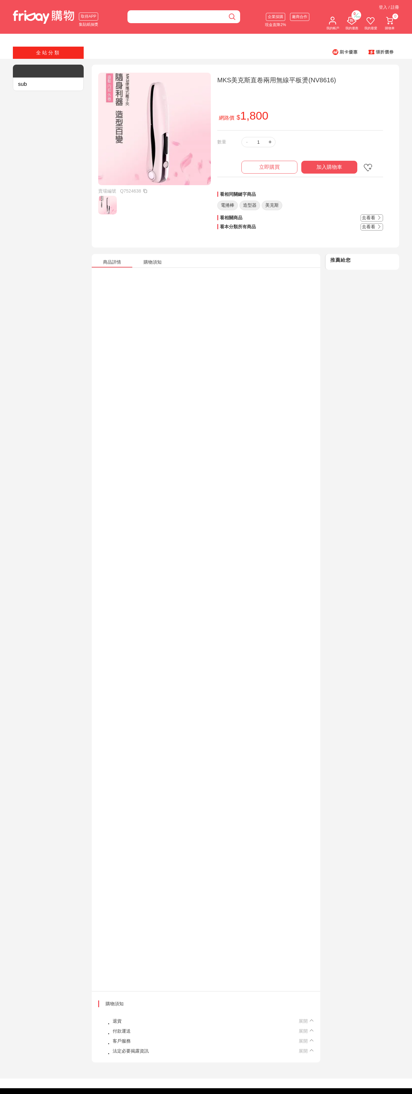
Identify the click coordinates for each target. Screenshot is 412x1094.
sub (22, 84)
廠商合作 (299, 16)
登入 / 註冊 (389, 7)
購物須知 (115, 1003)
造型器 (250, 205)
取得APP (88, 16)
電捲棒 (227, 205)
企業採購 (275, 16)
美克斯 (272, 205)
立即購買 (269, 167)
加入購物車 (329, 167)
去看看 (372, 217)
